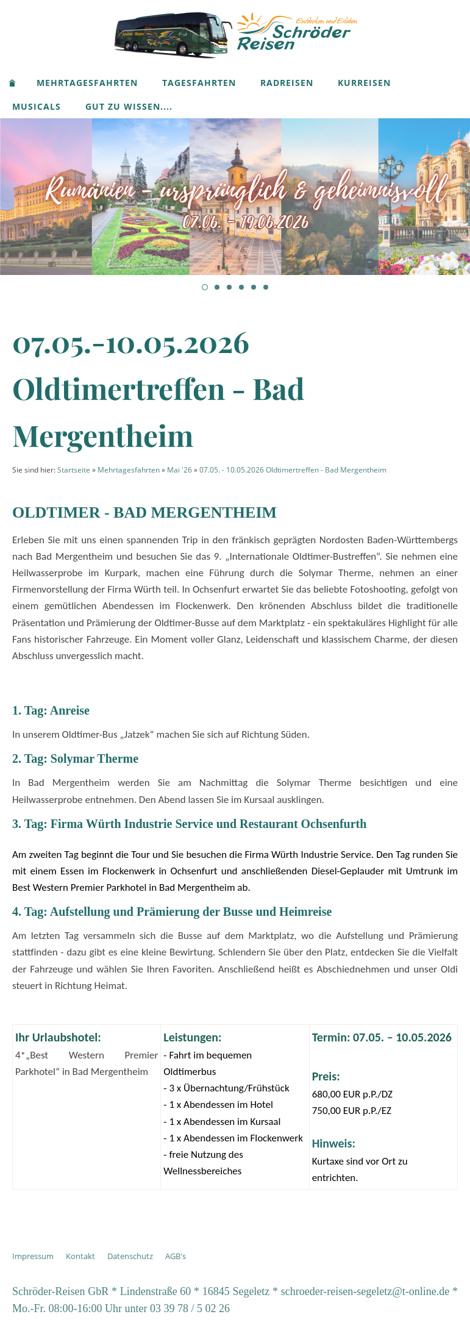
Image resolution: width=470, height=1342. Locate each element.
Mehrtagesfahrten (129, 469)
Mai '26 (179, 469)
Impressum (33, 1256)
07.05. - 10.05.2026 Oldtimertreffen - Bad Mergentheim (292, 469)
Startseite (73, 469)
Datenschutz (130, 1256)
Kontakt (80, 1256)
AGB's (175, 1256)
